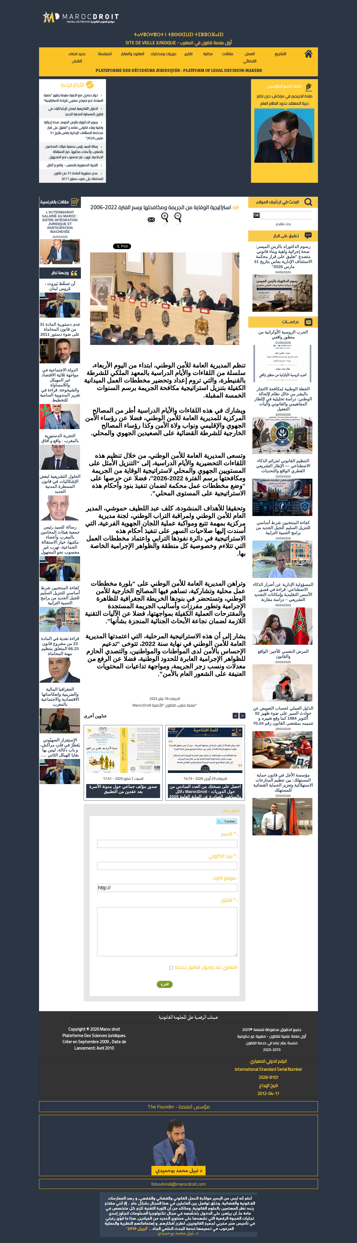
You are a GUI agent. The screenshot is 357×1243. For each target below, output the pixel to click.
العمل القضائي (249, 57)
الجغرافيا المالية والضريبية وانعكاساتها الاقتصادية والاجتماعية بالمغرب (60, 697)
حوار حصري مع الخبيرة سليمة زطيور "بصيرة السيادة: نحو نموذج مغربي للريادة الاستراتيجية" (73, 98)
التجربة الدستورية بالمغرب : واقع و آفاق (72, 165)
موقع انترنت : (225, 878)
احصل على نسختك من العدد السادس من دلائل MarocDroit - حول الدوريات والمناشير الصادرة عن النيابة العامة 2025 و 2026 (205, 791)
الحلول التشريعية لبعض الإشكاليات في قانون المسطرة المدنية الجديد (75, 111)
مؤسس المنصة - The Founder (179, 1106)
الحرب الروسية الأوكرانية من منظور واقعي (283, 334)
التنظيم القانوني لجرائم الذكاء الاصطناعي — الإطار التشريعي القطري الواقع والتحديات (283, 465)
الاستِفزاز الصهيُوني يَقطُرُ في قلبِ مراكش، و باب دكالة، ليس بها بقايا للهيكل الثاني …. (60, 747)
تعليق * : (229, 900)
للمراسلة (105, 53)
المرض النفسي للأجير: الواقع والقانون (283, 654)
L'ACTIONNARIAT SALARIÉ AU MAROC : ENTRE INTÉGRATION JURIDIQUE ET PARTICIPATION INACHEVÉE (60, 222)
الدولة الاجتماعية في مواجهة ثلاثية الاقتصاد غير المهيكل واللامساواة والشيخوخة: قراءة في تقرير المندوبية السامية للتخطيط (60, 385)
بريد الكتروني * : (222, 856)
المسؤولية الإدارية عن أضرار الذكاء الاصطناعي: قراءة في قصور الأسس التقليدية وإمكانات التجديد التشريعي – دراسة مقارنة (283, 592)
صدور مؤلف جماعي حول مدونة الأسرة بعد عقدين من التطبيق (123, 789)
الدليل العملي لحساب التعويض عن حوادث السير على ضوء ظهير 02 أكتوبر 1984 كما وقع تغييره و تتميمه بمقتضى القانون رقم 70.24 (283, 716)
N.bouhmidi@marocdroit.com (178, 1184)
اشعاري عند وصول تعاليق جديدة (206, 967)
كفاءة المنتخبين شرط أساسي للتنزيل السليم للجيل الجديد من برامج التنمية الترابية (59, 595)
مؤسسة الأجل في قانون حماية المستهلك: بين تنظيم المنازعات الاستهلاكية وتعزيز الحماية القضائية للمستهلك (283, 782)
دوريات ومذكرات (163, 53)
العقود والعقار (132, 53)
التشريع (280, 53)
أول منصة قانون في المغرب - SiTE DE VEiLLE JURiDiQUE (179, 42)
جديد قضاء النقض (76, 57)
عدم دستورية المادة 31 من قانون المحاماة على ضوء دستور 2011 (78, 176)
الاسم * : (229, 834)
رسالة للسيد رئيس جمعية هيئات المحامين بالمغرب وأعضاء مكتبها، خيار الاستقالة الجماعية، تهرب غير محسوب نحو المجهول (74, 151)
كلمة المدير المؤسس (284, 86)
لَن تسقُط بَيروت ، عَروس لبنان (60, 286)
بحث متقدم (283, 224)
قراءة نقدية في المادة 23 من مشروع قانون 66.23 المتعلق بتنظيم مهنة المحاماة (60, 646)
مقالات (227, 53)
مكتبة (208, 53)
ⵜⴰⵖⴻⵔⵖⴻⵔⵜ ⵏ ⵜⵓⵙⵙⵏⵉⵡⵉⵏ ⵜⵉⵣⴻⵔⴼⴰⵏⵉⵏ (178, 34)
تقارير (188, 53)
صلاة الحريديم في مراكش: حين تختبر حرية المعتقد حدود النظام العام (284, 100)
